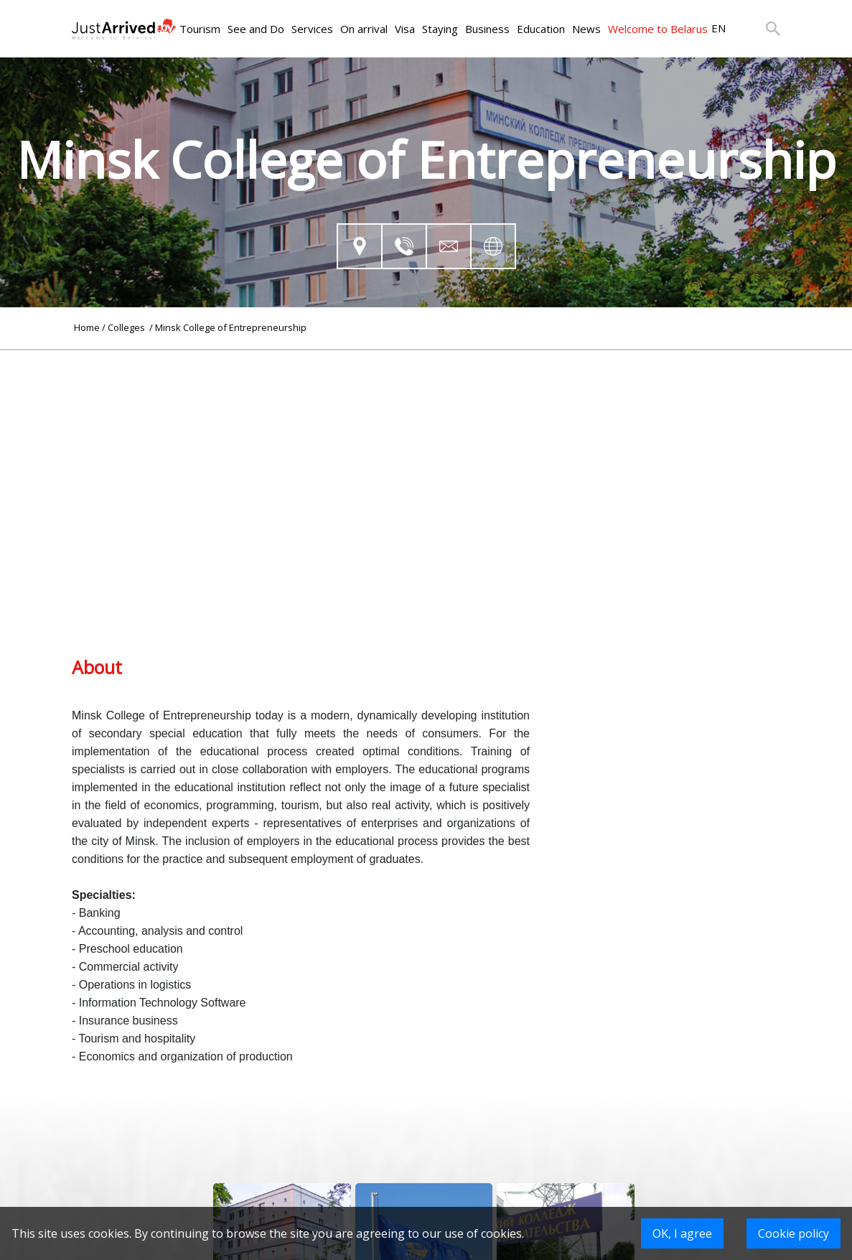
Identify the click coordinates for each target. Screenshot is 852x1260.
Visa (405, 29)
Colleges (127, 327)
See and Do (256, 29)
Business (487, 29)
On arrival (364, 29)
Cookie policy (793, 1233)
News (586, 29)
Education (541, 29)
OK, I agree (682, 1233)
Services (312, 29)
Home (87, 327)
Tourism (199, 29)
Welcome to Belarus (658, 29)
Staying (440, 29)
